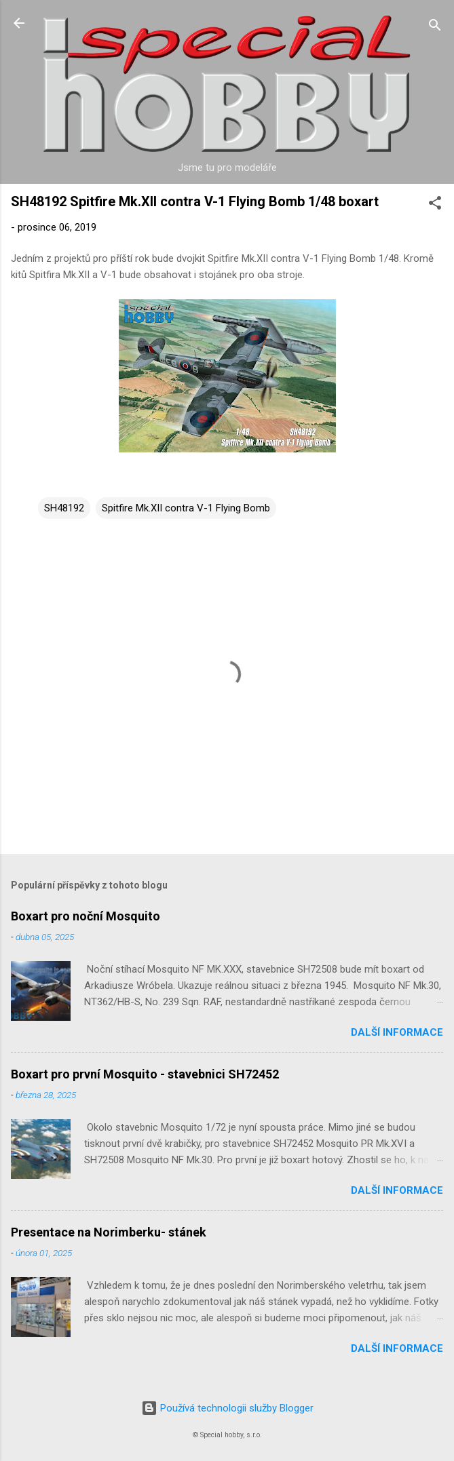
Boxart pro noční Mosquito (85, 916)
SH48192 (64, 508)
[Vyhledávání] (435, 27)
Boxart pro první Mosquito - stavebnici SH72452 (145, 1074)
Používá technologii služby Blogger (227, 1408)
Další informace (397, 1032)
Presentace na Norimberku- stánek (108, 1232)
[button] (435, 205)
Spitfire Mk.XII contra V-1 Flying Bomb (186, 508)
